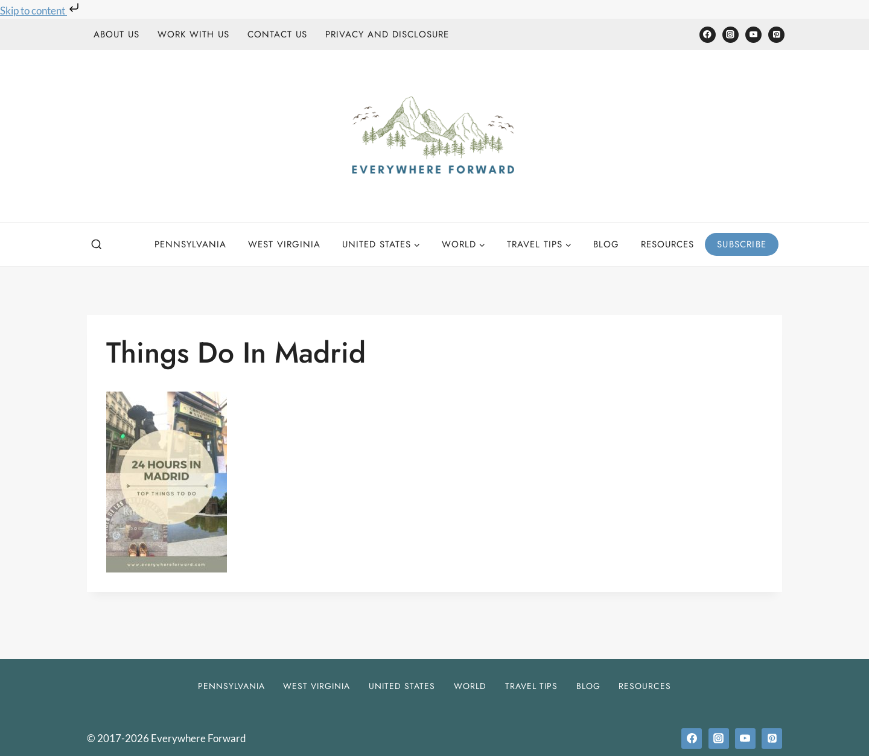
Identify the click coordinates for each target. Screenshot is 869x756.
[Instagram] (730, 35)
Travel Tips (531, 686)
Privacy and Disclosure (387, 34)
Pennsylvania (190, 244)
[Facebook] (707, 35)
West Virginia (284, 244)
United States (402, 686)
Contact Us (277, 34)
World (470, 686)
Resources (667, 244)
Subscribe (741, 244)
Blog (606, 244)
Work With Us (193, 34)
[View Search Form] (97, 245)
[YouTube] (753, 35)
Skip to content (40, 10)
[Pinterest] (776, 35)
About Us (116, 34)
